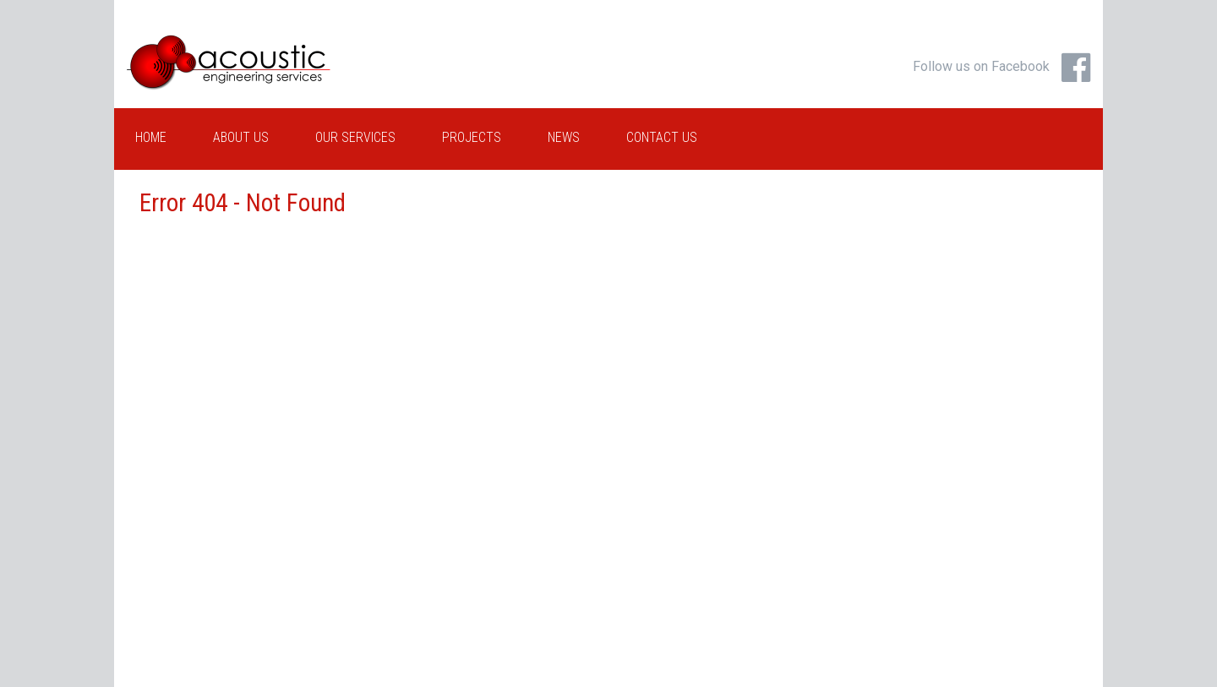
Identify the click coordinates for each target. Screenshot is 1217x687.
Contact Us (661, 137)
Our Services (355, 137)
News (564, 137)
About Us (241, 137)
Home (150, 137)
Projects (471, 137)
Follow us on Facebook (981, 66)
